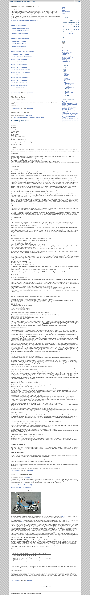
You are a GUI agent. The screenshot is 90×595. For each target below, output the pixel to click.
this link (63, 516)
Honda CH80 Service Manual (18, 25)
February (66, 74)
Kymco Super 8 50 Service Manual (20, 54)
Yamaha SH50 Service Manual (19, 75)
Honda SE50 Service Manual (18, 49)
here (64, 517)
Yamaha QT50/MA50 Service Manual (20, 72)
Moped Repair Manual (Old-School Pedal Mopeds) (24, 20)
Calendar (65, 17)
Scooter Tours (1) (66, 58)
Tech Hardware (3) (67, 52)
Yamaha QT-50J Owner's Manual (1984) (21, 484)
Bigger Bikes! (65, 102)
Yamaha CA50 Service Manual (19, 59)
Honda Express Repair (71, 90)
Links (64, 4)
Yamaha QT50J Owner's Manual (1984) (21, 69)
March (65, 73)
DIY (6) (64, 54)
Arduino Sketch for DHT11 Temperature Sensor (69, 107)
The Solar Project (66, 109)
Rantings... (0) (66, 61)
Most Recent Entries (68, 99)
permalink (30, 92)
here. (22, 106)
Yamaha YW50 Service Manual (19, 88)
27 (78, 30)
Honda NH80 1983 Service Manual (20, 36)
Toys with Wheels (28, 9)
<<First (41, 586)
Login (63, 13)
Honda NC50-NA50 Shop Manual (19, 33)
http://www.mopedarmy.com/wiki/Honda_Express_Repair (29, 117)
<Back (44, 586)
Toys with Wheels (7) (67, 57)
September (67, 79)
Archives (65, 65)
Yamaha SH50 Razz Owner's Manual (20, 77)
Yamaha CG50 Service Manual (19, 62)
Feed (33, 1)
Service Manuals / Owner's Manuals (69, 84)
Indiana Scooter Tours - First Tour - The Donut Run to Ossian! (69, 116)
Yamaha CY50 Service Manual (19, 67)
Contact (78, 1)
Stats (63, 10)
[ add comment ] (15, 92)
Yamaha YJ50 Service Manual (19, 85)
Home (63, 7)
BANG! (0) (65, 60)
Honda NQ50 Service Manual (18, 41)
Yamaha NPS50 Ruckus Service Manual (21, 56)
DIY (24, 99)
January (66, 75)
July (65, 70)
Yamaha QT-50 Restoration (69, 93)
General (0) (65, 51)
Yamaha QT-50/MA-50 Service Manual (21, 487)
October (66, 78)
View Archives (66, 68)
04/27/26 (71, 33)
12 (76, 26)
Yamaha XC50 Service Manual (19, 80)
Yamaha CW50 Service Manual (19, 64)
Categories (65, 48)
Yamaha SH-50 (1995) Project (70, 118)
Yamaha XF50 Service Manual (19, 82)
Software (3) (65, 53)
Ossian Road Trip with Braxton (70, 113)
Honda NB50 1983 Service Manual (20, 28)
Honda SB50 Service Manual (18, 46)
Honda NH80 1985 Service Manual (20, 38)
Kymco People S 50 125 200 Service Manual (22, 51)
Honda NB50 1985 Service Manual (20, 30)
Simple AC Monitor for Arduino (70, 103)
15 (66, 28)
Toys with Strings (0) (67, 56)
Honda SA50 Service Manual (18, 43)
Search (64, 38)
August (66, 81)
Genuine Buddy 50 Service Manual (20, 23)
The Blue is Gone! (69, 87)
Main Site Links (66, 11)
